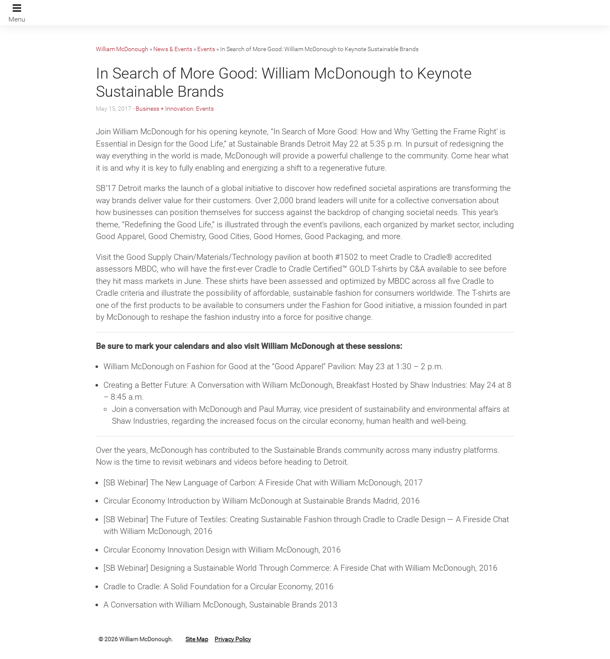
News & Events (172, 49)
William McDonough (122, 49)
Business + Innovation (164, 108)
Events (206, 49)
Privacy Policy (233, 639)
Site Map (196, 639)
